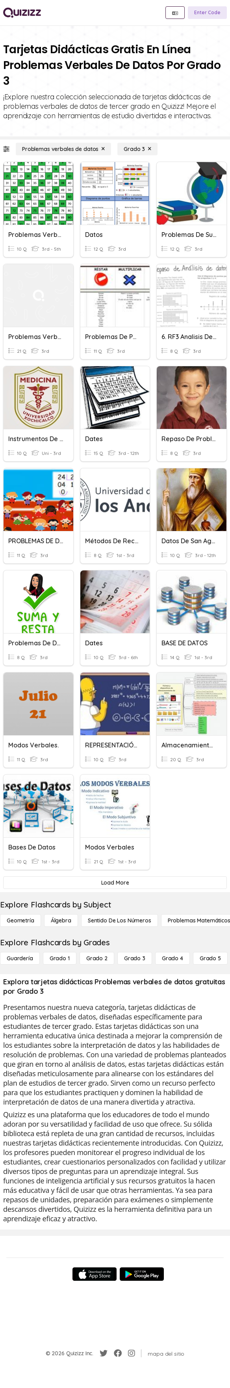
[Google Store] (142, 1274)
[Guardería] (20, 958)
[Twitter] (104, 1353)
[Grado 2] (97, 958)
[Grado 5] (210, 958)
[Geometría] (20, 920)
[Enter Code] (207, 12)
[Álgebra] (61, 920)
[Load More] (115, 882)
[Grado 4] (172, 958)
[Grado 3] (137, 149)
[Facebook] (118, 1353)
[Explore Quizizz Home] (22, 12)
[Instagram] (131, 1353)
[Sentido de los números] (119, 920)
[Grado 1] (59, 958)
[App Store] (94, 1274)
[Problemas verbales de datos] (63, 149)
